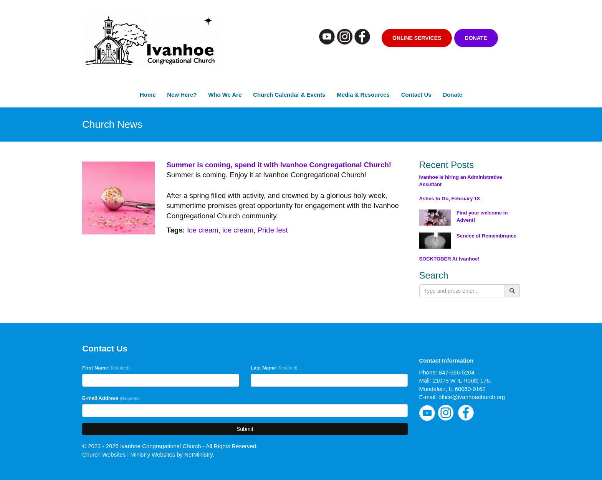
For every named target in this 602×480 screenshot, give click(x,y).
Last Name (274, 368)
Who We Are (224, 94)
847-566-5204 (457, 372)
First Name (105, 368)
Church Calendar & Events (289, 94)
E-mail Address (111, 398)
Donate (476, 38)
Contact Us (416, 94)
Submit (245, 429)
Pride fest (272, 230)
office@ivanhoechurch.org (471, 397)
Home (147, 94)
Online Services (416, 38)
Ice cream (202, 230)
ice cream (237, 230)
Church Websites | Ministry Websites (129, 454)
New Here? (182, 94)
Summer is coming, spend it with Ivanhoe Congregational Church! (278, 165)
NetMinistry (198, 454)
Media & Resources (363, 94)
